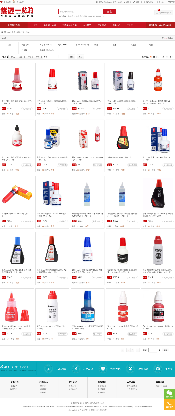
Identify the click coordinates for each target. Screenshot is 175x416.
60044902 (91, 16)
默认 (13, 57)
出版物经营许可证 (92, 407)
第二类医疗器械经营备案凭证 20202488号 (116, 407)
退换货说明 (102, 386)
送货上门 (72, 386)
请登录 (128, 2)
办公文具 (11, 32)
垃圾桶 (70, 16)
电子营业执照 (99, 403)
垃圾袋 (76, 16)
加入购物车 (27, 109)
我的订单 (149, 2)
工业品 (130, 25)
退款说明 (101, 389)
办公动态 (87, 25)
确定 (165, 350)
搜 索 (109, 11)
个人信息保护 (132, 389)
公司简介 (13, 386)
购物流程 (42, 386)
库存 (38, 57)
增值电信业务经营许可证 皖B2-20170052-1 (39, 407)
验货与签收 (73, 389)
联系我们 (13, 389)
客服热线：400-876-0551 (160, 25)
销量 (20, 57)
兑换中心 (116, 25)
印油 (28, 32)
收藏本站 (7, 2)
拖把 (81, 16)
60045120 (99, 16)
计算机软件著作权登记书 (142, 407)
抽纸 (85, 16)
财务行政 (20, 32)
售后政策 (101, 392)
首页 (35, 25)
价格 (29, 57)
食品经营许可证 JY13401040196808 (70, 407)
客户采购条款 (132, 386)
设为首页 (20, 2)
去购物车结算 (164, 13)
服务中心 (160, 2)
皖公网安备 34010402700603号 (82, 403)
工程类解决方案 (69, 25)
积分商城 (102, 25)
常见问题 (42, 392)
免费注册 (138, 2)
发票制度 (42, 389)
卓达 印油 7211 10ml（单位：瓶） (120, 157)
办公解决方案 (50, 25)
